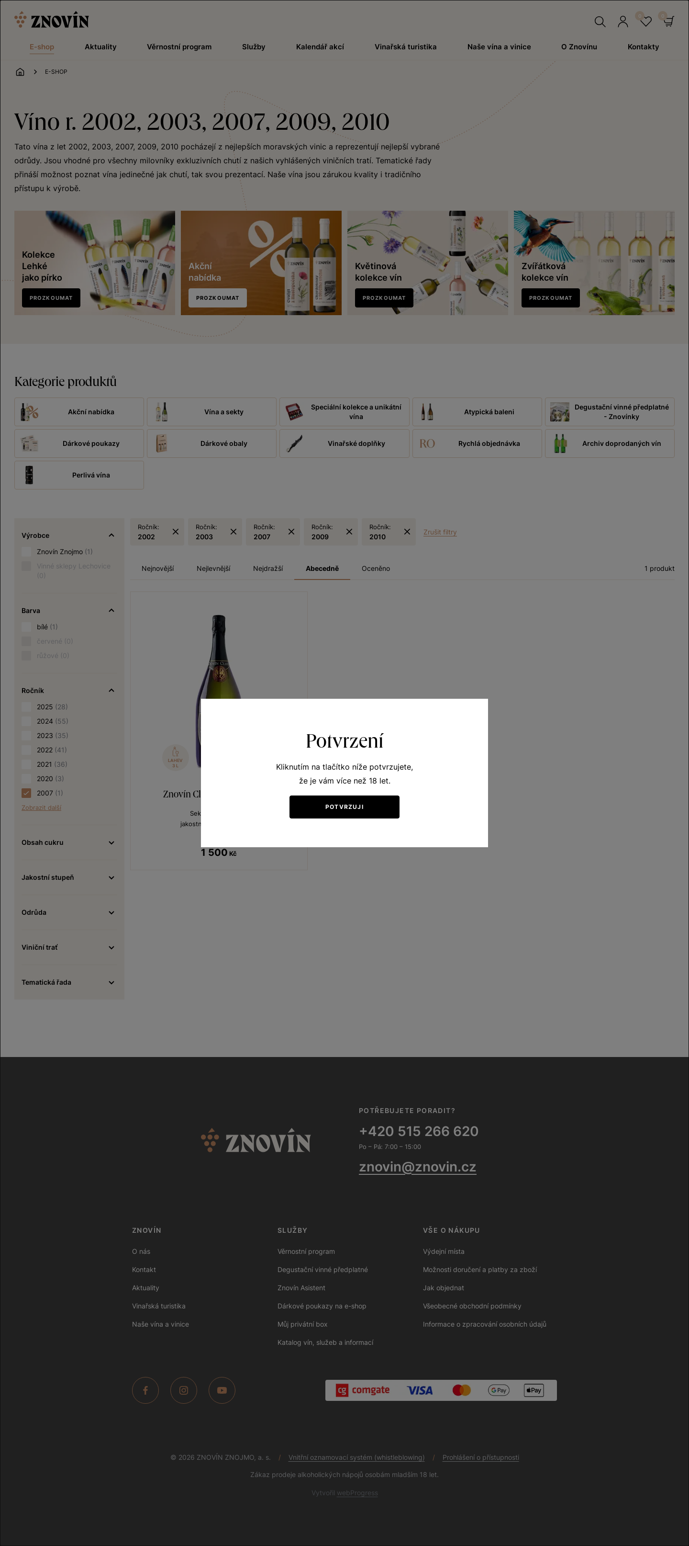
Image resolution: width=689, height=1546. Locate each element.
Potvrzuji (344, 806)
